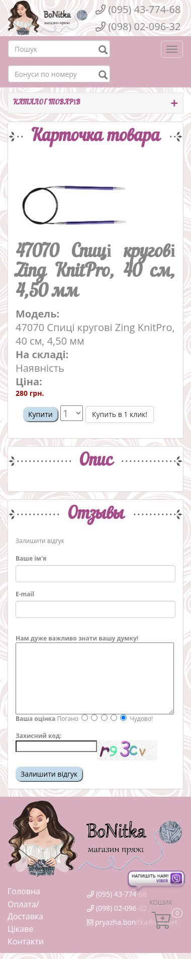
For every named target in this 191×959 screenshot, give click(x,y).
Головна (24, 891)
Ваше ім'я (31, 558)
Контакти (26, 941)
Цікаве (20, 928)
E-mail (25, 594)
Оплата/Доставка (25, 910)
